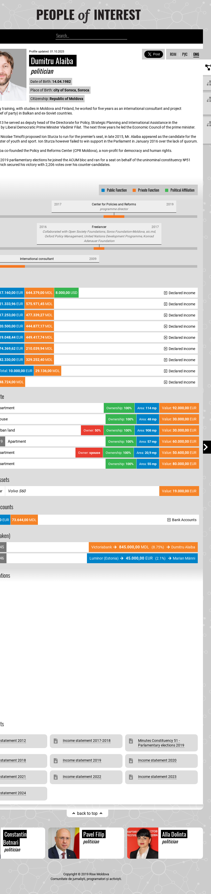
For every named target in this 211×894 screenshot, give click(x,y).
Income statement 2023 (157, 777)
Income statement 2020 (157, 760)
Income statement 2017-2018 (87, 740)
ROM (173, 54)
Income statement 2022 (82, 777)
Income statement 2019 (82, 760)
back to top (87, 813)
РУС (184, 54)
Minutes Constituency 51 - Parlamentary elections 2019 (161, 742)
